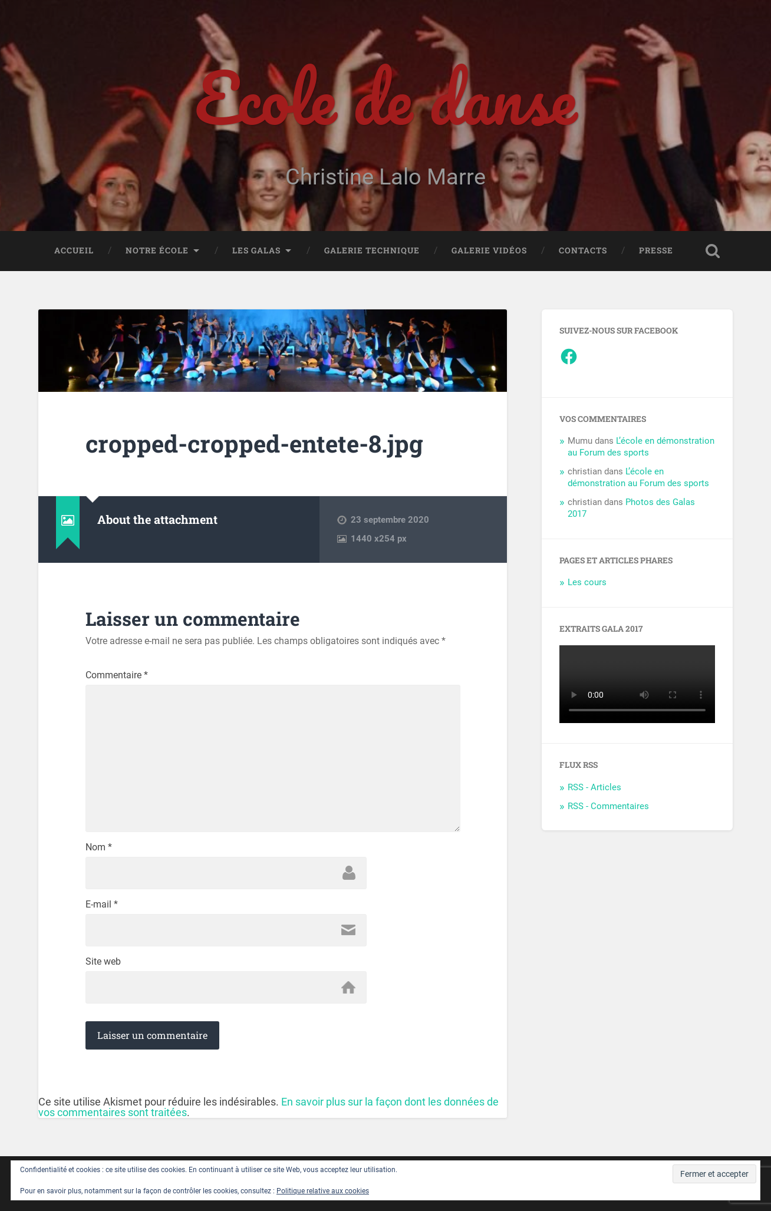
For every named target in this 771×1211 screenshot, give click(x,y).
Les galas (256, 250)
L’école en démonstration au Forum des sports (641, 446)
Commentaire (116, 675)
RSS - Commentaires (608, 806)
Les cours (587, 582)
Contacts (583, 250)
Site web (103, 961)
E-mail (101, 904)
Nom (98, 847)
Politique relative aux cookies (322, 1191)
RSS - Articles (594, 787)
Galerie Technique (372, 250)
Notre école (157, 250)
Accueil (74, 250)
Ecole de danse (385, 97)
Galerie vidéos (489, 250)
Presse (656, 250)
